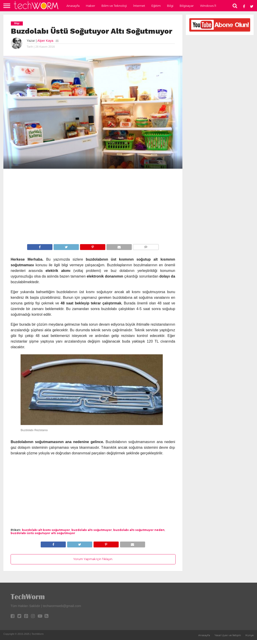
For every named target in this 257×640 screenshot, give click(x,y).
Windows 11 (208, 5)
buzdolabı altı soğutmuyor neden (139, 530)
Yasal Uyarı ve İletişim (228, 635)
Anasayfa (73, 5)
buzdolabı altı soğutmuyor (91, 530)
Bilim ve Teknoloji (114, 5)
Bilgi (170, 5)
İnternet (139, 5)
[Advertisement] (93, 207)
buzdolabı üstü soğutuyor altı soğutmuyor (43, 533)
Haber (90, 5)
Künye (249, 635)
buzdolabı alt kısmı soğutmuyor (46, 530)
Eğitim (156, 5)
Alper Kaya (45, 40)
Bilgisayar (187, 5)
